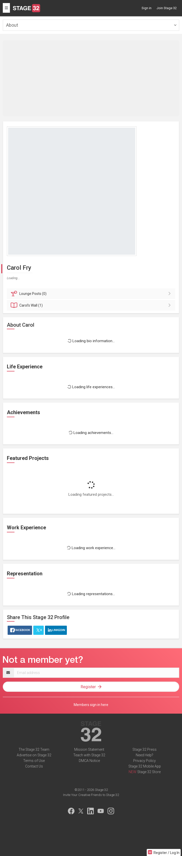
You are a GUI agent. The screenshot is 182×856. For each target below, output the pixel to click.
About (12, 25)
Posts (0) (92, 294)
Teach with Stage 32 (89, 755)
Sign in (146, 8)
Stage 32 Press (144, 749)
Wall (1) (92, 305)
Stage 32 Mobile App (144, 766)
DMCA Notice (89, 761)
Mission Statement (89, 749)
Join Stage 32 (167, 8)
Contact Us (34, 766)
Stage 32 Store (149, 772)
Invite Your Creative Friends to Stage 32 (91, 795)
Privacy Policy (144, 761)
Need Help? (144, 755)
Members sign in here (91, 705)
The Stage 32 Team (34, 749)
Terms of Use (34, 761)
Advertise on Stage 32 (34, 755)
